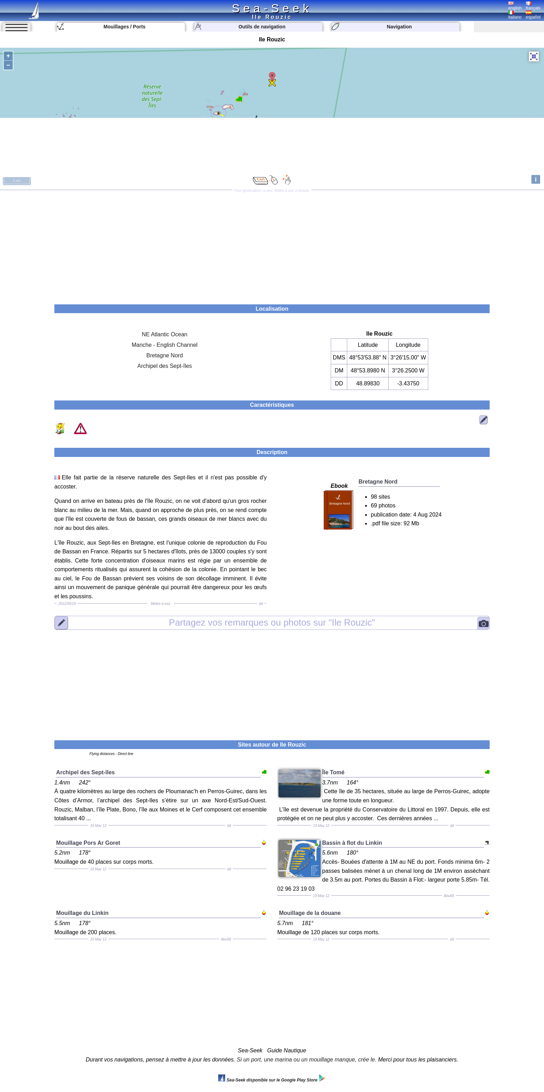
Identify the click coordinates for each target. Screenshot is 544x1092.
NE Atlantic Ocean (164, 334)
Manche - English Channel (164, 345)
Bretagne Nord (164, 355)
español (533, 15)
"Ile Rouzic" (272, 622)
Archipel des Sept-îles (164, 366)
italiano (515, 15)
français (533, 6)
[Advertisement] (271, 245)
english (515, 6)
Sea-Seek (272, 8)
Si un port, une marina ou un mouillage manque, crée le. (306, 1060)
